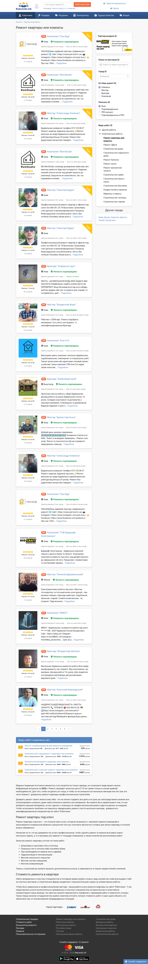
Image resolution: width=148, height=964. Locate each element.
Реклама (20, 928)
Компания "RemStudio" (59, 74)
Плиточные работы (65, 922)
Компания (106, 96)
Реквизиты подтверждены (65, 42)
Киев (101, 217)
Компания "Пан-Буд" (58, 36)
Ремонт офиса (110, 145)
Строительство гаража (114, 202)
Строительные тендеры (27, 919)
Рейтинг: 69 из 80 (27, 58)
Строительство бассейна (115, 186)
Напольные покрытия (106, 928)
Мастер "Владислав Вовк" (61, 304)
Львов (101, 220)
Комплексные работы (111, 134)
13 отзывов (28, 404)
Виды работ (104, 125)
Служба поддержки (135, 961)
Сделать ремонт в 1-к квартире (63, 8)
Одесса (123, 217)
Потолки (60, 931)
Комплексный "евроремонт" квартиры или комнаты (49, 754)
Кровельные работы (105, 931)
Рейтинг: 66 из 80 (27, 363)
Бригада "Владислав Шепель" (63, 651)
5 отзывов (28, 638)
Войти (114, 8)
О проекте (84, 942)
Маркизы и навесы (113, 194)
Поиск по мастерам (108, 60)
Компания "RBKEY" (57, 612)
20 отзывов (28, 558)
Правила (20, 931)
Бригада (105, 93)
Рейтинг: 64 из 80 (27, 135)
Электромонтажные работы (69, 934)
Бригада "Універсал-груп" (61, 266)
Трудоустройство (104, 15)
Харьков (115, 217)
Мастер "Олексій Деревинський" (65, 574)
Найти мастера (82, 4)
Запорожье (110, 220)
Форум (124, 15)
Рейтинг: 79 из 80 (27, 288)
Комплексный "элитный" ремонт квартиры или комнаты (51, 770)
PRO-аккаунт (107, 112)
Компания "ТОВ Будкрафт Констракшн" (58, 534)
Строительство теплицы (115, 198)
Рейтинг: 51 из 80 (27, 212)
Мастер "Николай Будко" (61, 190)
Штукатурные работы (66, 925)
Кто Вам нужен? (107, 83)
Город (101, 71)
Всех (104, 106)
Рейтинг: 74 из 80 (27, 327)
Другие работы (107, 130)
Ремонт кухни (110, 164)
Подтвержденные (110, 109)
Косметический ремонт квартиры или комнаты (47, 762)
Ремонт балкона (111, 160)
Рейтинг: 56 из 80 (27, 97)
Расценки (61, 15)
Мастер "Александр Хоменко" (63, 113)
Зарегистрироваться (114, 3)
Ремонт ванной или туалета (113, 169)
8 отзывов (28, 139)
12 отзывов (28, 61)
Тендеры (44, 15)
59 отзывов (28, 292)
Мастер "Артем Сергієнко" (61, 417)
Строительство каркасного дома (116, 154)
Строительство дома (113, 149)
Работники (25, 15)
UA (36, 5)
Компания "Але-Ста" (58, 340)
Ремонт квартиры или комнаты (114, 139)
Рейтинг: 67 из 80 (27, 597)
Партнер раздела (106, 36)
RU (36, 7)
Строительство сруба (114, 175)
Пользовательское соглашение (30, 934)
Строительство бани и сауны (114, 180)
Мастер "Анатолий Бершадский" (65, 689)
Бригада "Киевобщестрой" (62, 378)
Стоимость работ (24, 922)
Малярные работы (104, 922)
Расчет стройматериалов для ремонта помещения (48, 746)
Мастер (105, 90)
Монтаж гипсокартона (106, 925)
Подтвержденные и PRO (113, 115)
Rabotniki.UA (80, 953)
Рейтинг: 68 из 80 (27, 635)
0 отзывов (28, 215)
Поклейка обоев (63, 928)
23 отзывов (28, 330)
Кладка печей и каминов (115, 190)
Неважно (106, 87)
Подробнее (61, 63)
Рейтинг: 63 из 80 (27, 439)
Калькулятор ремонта (26, 925)
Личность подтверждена (64, 118)
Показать (104, 102)
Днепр (107, 217)
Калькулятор (81, 15)
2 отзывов (28, 100)
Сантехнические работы (107, 934)
